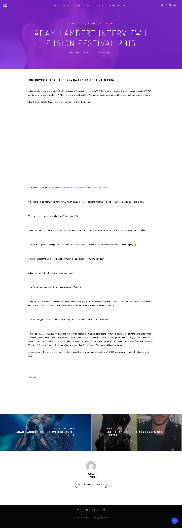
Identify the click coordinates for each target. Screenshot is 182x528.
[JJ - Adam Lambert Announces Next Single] (136, 432)
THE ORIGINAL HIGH (99, 23)
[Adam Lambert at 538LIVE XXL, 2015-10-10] (45, 432)
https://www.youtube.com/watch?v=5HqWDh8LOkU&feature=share (78, 187)
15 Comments (104, 52)
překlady (76, 23)
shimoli (75, 52)
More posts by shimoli (91, 485)
